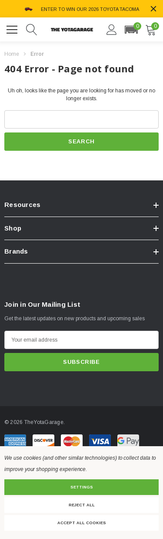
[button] (131, 29)
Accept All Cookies (81, 523)
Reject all (82, 505)
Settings (81, 487)
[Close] (153, 8)
